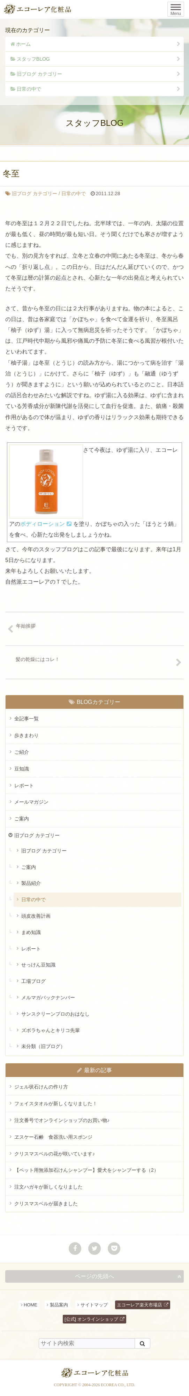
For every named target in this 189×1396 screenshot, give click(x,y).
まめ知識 (31, 932)
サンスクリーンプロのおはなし (55, 1014)
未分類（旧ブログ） (43, 1046)
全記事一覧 (26, 718)
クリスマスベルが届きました (46, 1203)
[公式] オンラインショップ (91, 1319)
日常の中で (29, 89)
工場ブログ (33, 981)
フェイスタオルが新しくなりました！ (55, 1103)
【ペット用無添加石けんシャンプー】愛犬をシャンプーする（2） (86, 1170)
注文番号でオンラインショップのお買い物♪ (61, 1120)
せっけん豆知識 (38, 965)
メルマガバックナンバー (48, 997)
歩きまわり (26, 735)
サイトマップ (94, 1304)
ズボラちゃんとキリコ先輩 (50, 1030)
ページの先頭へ (94, 1276)
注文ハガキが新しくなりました (48, 1187)
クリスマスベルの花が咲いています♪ (54, 1153)
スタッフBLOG (33, 59)
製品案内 (59, 1304)
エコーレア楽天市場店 (139, 1304)
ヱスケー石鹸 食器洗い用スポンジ (53, 1137)
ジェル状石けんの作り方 (41, 1087)
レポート (24, 785)
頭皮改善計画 (36, 916)
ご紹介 (21, 752)
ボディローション (42, 524)
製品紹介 (31, 883)
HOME (30, 1304)
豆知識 (21, 769)
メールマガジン (31, 802)
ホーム (23, 44)
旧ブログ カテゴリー (39, 74)
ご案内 (21, 818)
